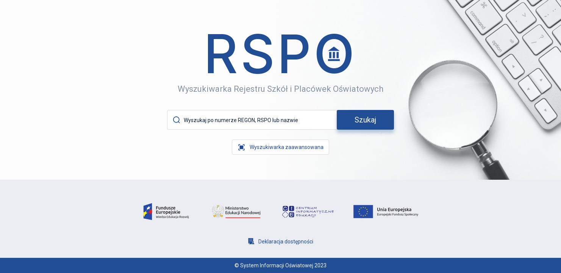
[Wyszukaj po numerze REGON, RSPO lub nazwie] (259, 120)
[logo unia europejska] (386, 211)
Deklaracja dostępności (285, 241)
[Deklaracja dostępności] (280, 241)
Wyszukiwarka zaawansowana (286, 147)
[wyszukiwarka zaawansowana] (280, 147)
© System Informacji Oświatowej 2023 (280, 265)
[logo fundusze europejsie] (166, 212)
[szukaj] (365, 120)
